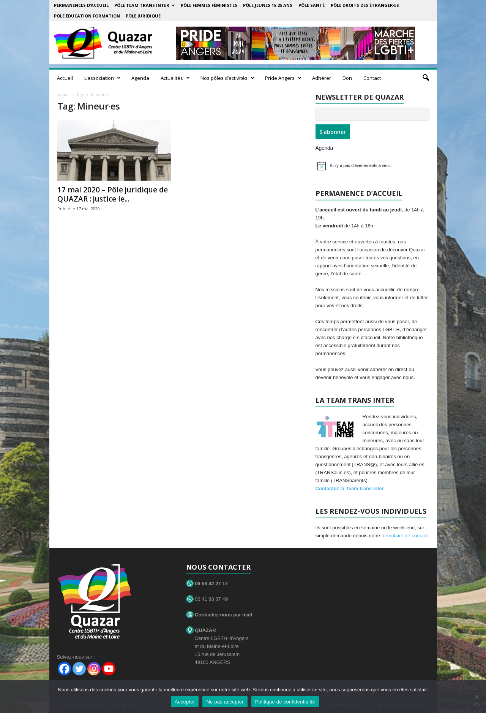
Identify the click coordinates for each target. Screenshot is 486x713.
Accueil (65, 78)
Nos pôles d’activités (227, 78)
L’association (102, 78)
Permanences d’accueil (81, 5)
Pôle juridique (143, 16)
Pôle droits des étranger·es (365, 5)
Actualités (175, 78)
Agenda (140, 78)
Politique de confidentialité (285, 702)
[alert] (373, 165)
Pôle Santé (311, 5)
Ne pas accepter (224, 702)
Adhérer (321, 78)
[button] (425, 78)
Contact (372, 78)
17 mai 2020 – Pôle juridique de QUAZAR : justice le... (112, 194)
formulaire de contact (405, 535)
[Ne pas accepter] (476, 696)
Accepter (185, 702)
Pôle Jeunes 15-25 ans (267, 5)
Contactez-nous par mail (219, 615)
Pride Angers (283, 78)
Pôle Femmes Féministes (209, 5)
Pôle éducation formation (87, 16)
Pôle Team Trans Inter (144, 5)
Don (347, 78)
